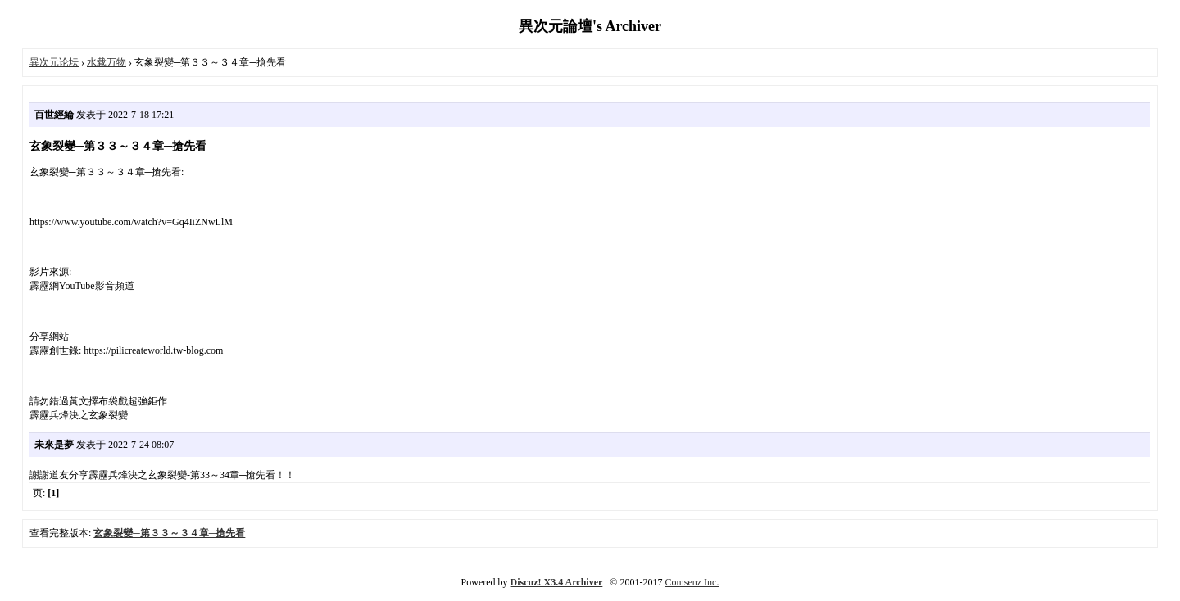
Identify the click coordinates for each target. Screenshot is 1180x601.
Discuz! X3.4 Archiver (557, 582)
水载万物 (106, 62)
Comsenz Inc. (692, 582)
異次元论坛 (54, 62)
